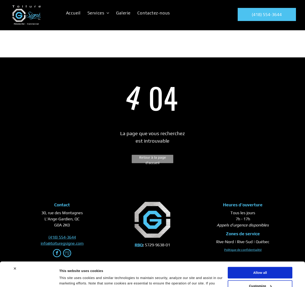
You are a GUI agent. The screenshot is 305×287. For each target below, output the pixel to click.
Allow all (260, 250)
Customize (260, 263)
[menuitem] (73, 12)
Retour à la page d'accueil (152, 159)
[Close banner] (15, 245)
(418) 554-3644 (62, 237)
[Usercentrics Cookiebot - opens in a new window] (29, 278)
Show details (69, 278)
